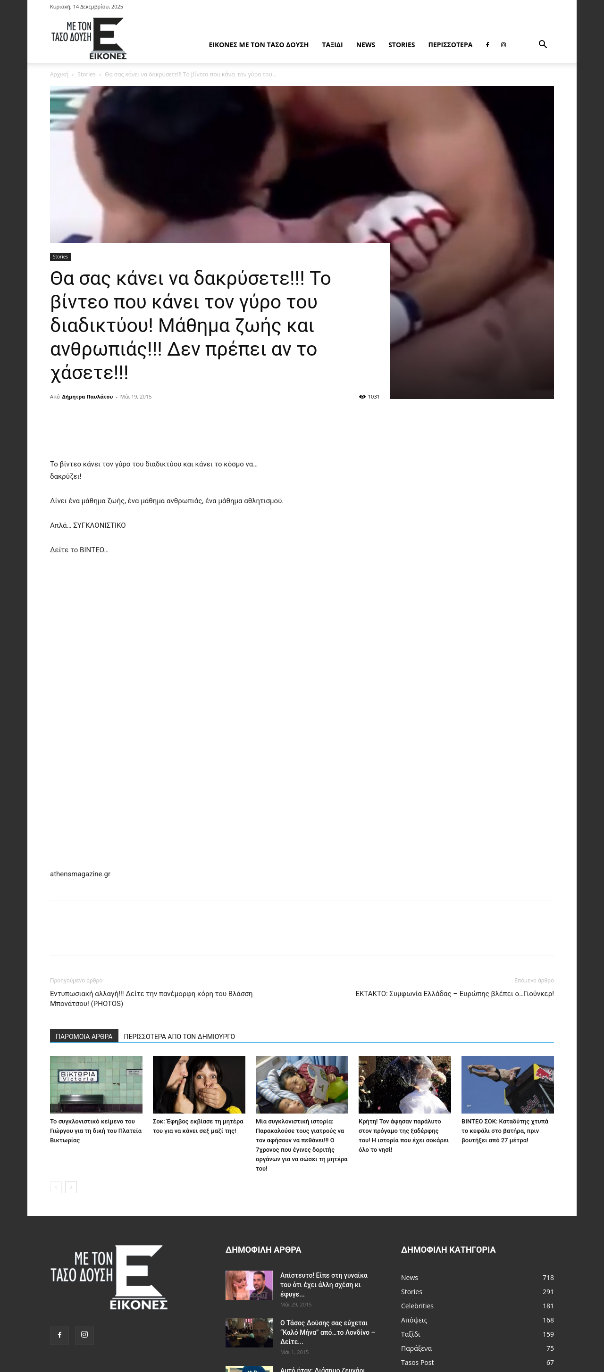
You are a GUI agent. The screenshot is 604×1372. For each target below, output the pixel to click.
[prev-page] (56, 1187)
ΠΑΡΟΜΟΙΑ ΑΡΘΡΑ (84, 1036)
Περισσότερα (450, 44)
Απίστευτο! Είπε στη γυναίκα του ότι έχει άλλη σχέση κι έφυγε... (324, 1285)
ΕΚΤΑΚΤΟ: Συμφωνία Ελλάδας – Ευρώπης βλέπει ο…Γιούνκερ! (454, 994)
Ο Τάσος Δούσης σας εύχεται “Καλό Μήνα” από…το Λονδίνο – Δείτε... (328, 1332)
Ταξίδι (332, 44)
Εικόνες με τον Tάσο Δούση (259, 44)
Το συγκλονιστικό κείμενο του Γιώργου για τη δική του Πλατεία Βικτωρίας (96, 1131)
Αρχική (59, 74)
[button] (542, 45)
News (365, 44)
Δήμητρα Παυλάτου (87, 396)
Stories (401, 44)
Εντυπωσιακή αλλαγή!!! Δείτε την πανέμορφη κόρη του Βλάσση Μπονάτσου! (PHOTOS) (151, 999)
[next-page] (71, 1187)
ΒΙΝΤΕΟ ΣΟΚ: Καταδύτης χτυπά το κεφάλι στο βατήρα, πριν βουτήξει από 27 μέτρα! (504, 1131)
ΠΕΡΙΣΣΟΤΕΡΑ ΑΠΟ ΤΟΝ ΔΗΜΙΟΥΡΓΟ (179, 1036)
